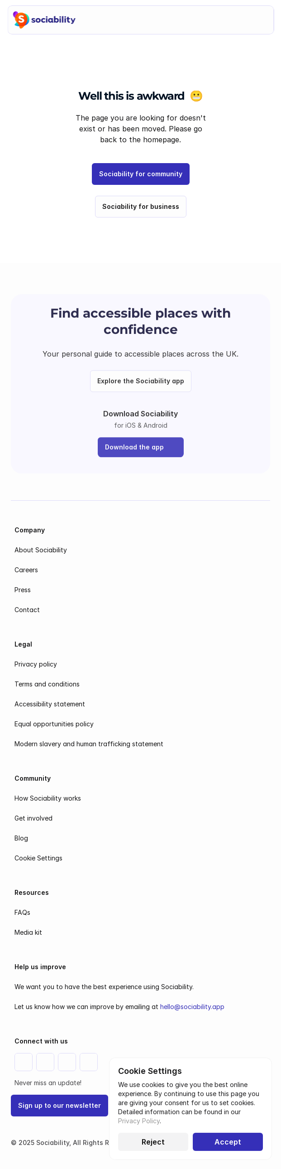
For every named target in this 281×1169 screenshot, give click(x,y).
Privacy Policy (139, 1121)
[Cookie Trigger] (38, 858)
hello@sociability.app (192, 1006)
